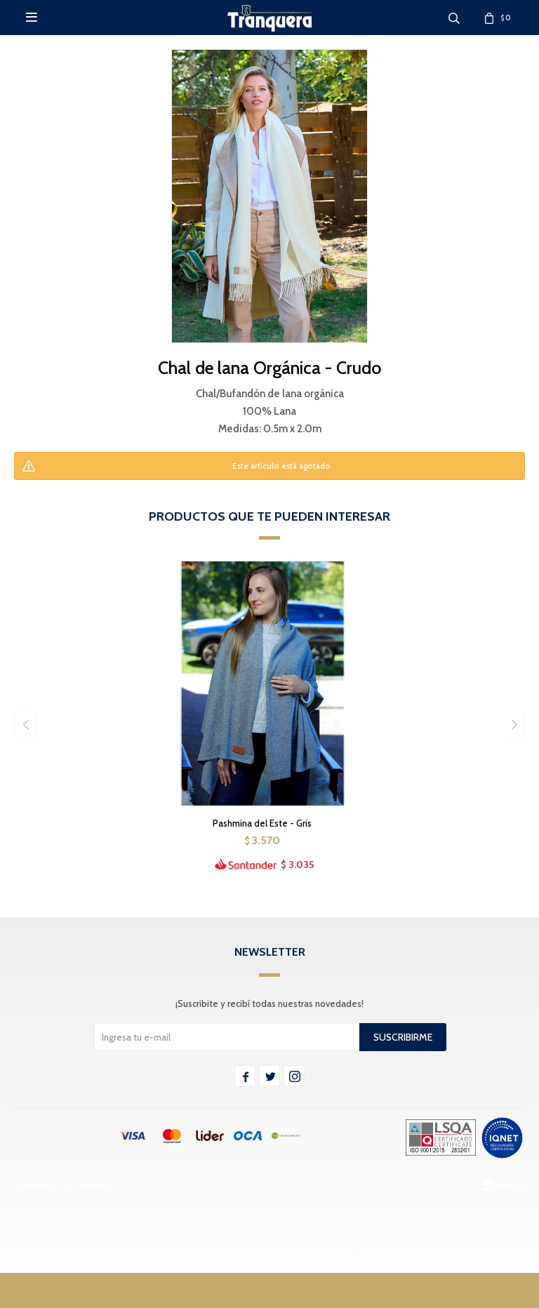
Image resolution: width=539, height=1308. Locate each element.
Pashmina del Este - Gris (262, 823)
